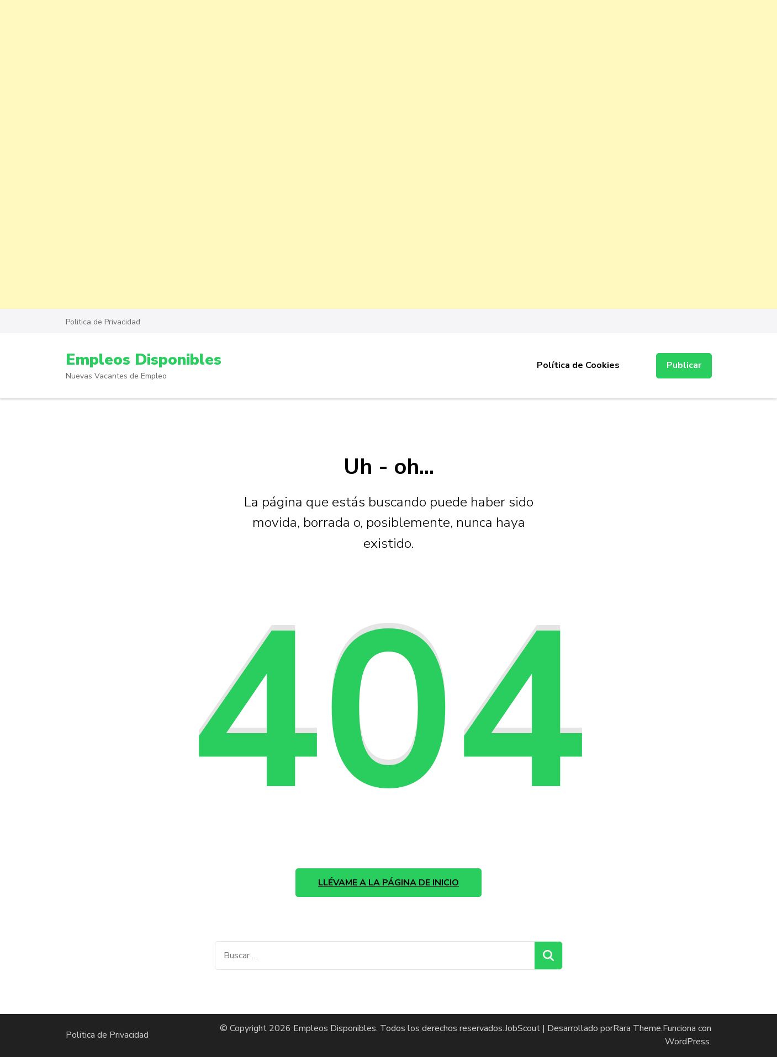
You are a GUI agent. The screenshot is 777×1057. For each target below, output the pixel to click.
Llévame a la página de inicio (388, 883)
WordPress (687, 1041)
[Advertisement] (331, 77)
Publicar (684, 365)
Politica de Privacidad (103, 322)
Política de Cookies (578, 365)
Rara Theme (637, 1028)
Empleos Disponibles (143, 359)
